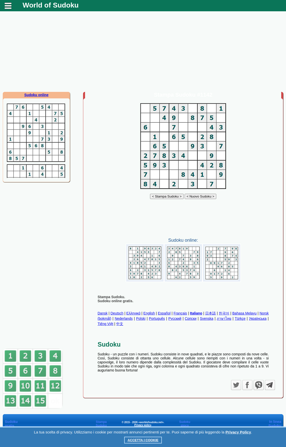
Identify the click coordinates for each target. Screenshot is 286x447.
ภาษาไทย (224, 318)
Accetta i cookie (143, 440)
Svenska (206, 318)
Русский (174, 318)
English (149, 313)
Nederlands (124, 318)
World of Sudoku (51, 5)
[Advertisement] (143, 51)
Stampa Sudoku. (111, 297)
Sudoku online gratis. (115, 301)
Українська (257, 318)
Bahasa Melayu (244, 313)
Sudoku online (36, 95)
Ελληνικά (133, 313)
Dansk (103, 313)
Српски (190, 318)
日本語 (210, 313)
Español (164, 313)
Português (157, 318)
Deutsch (116, 313)
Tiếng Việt (105, 324)
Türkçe (240, 318)
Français (180, 313)
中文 (119, 324)
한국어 (224, 313)
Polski (140, 318)
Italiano (196, 313)
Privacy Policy (238, 432)
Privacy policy (142, 425)
